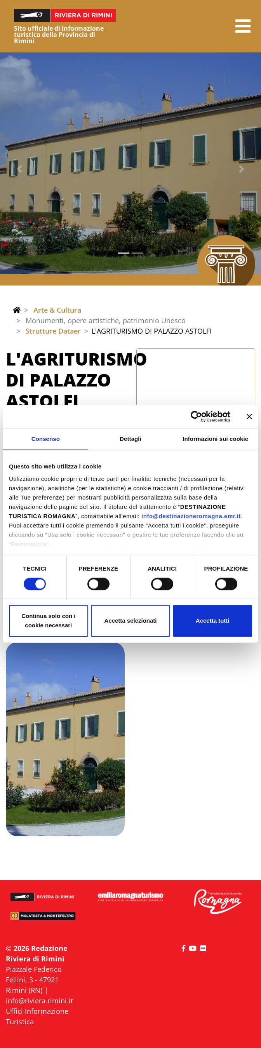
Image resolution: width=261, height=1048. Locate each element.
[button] (243, 26)
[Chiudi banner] (249, 416)
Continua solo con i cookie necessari (48, 621)
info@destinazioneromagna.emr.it (191, 516)
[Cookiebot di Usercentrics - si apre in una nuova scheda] (196, 416)
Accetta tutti (213, 621)
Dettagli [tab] (130, 438)
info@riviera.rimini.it (39, 1000)
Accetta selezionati (130, 621)
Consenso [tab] (45, 438)
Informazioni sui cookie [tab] (215, 438)
